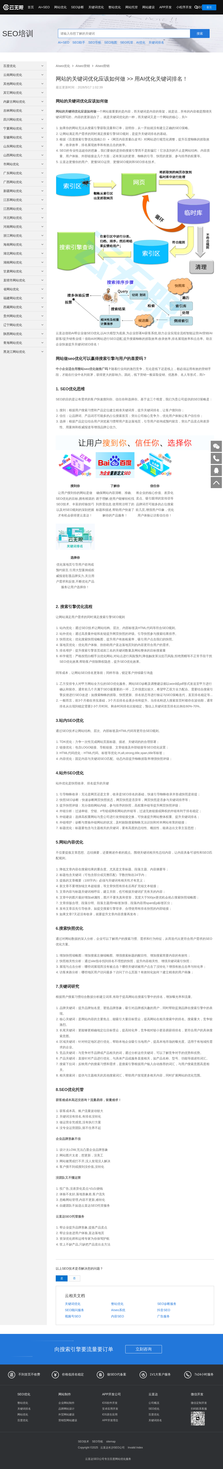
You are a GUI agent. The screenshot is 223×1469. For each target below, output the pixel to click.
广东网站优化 (23, 173)
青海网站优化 (23, 343)
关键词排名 (156, 42)
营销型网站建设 (67, 1420)
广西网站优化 (23, 182)
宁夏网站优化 (23, 128)
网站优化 (60, 7)
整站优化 (114, 7)
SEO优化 (23, 1394)
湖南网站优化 (23, 262)
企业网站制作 (66, 1402)
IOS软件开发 (110, 1402)
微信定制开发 (199, 1402)
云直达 (153, 1394)
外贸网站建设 (66, 1414)
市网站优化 (23, 164)
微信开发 (197, 1394)
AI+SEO (44, 7)
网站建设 (148, 7)
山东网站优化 (23, 146)
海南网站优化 (23, 244)
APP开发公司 (111, 1394)
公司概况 (154, 1402)
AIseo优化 (63, 66)
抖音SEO (163, 1310)
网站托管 (131, 7)
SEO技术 (83, 1441)
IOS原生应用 (110, 1414)
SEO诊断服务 (166, 1304)
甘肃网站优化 (23, 271)
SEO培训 (17, 33)
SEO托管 (126, 42)
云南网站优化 (23, 75)
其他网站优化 (23, 84)
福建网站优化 (23, 298)
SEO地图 (110, 42)
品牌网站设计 (66, 1408)
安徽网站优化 (23, 137)
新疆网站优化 (23, 191)
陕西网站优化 (23, 334)
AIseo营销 (83, 66)
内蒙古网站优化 (23, 101)
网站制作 (64, 1394)
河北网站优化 (23, 217)
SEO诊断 (77, 7)
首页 (31, 7)
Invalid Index (135, 1447)
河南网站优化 (23, 226)
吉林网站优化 (23, 110)
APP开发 (165, 7)
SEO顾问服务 (74, 1310)
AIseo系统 (118, 1310)
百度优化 (23, 66)
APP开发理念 (110, 1420)
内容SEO (117, 1316)
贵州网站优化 (23, 316)
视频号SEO (73, 1316)
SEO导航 (94, 42)
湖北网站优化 (23, 253)
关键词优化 (96, 7)
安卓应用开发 (110, 1408)
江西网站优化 (23, 209)
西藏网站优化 (23, 307)
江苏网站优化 (23, 200)
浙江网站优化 (23, 235)
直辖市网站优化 (23, 280)
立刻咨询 (144, 1349)
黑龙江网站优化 (23, 351)
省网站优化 (23, 289)
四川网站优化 (23, 119)
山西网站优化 (23, 155)
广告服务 (163, 1316)
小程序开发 (184, 7)
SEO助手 (78, 42)
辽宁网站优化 (23, 325)
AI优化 (140, 42)
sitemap (111, 1441)
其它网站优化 (23, 92)
